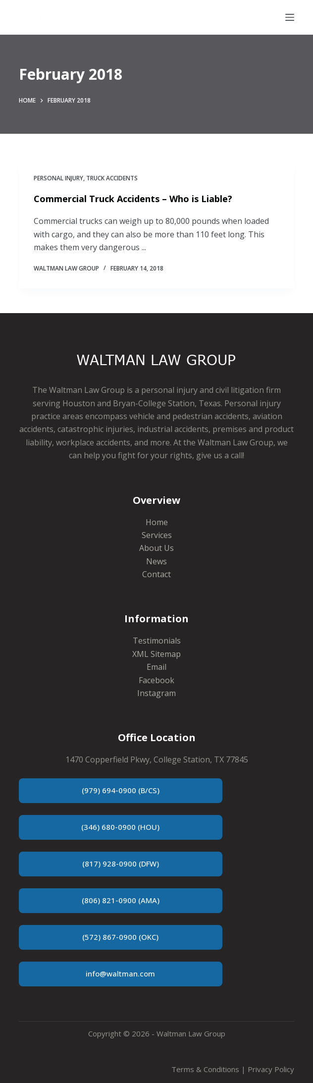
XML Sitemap (156, 654)
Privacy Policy (271, 1069)
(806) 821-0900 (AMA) (120, 900)
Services (157, 535)
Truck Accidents (112, 178)
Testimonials (157, 640)
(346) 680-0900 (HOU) (120, 827)
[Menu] (289, 17)
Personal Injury (58, 178)
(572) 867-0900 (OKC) (120, 937)
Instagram (156, 693)
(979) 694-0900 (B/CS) (120, 790)
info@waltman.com (120, 973)
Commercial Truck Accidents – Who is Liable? (133, 199)
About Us (156, 547)
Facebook (156, 680)
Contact (156, 574)
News (156, 561)
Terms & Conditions (205, 1069)
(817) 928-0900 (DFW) (120, 863)
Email (156, 666)
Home (157, 522)
